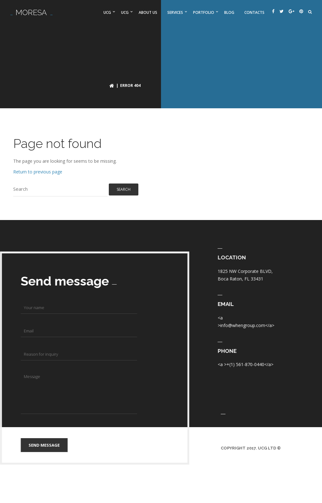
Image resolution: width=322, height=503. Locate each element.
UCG (107, 12)
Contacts (254, 12)
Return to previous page (37, 172)
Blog (229, 12)
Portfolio (203, 12)
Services (175, 12)
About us (148, 12)
